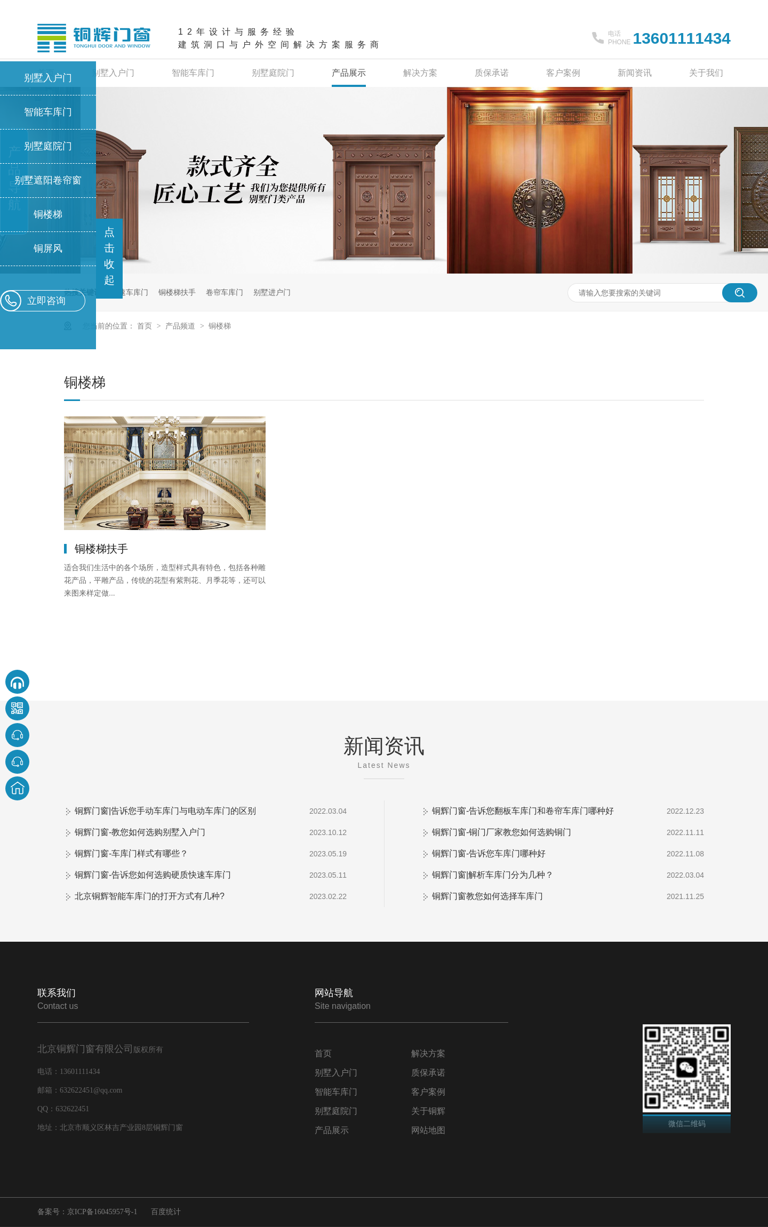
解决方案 (420, 72)
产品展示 (349, 72)
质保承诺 (492, 72)
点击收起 (109, 256)
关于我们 (706, 72)
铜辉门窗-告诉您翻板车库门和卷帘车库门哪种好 (523, 810)
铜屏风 (48, 248)
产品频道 (181, 326)
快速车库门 (129, 292)
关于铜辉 (428, 1111)
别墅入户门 (113, 72)
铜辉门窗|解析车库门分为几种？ (493, 874)
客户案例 (563, 72)
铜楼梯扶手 (177, 292)
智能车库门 (193, 72)
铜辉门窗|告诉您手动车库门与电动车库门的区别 (165, 810)
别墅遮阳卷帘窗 (48, 180)
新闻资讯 (635, 72)
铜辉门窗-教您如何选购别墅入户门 (140, 832)
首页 (145, 326)
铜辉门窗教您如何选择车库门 (487, 896)
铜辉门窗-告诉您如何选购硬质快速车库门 (153, 874)
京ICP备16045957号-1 (102, 1212)
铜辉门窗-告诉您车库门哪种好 (489, 853)
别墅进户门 (272, 292)
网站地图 (428, 1130)
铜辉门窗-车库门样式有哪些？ (131, 853)
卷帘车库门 (224, 292)
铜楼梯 (220, 326)
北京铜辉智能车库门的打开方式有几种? (150, 896)
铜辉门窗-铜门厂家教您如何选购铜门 (501, 832)
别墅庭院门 (273, 72)
